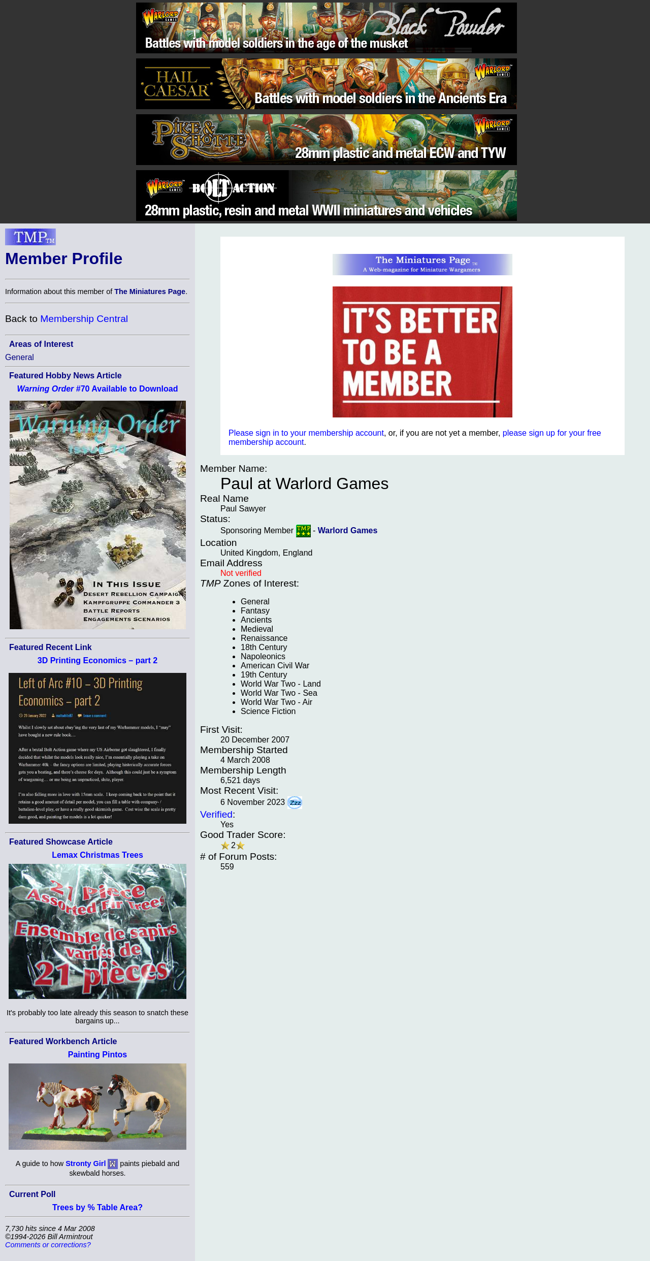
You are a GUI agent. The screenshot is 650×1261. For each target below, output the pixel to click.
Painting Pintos (97, 1054)
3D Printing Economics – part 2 (98, 660)
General (19, 357)
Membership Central (84, 318)
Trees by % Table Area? (97, 1207)
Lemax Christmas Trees (97, 855)
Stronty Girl (86, 1163)
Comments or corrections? (48, 1245)
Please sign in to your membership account (306, 433)
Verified (216, 814)
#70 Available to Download (97, 388)
